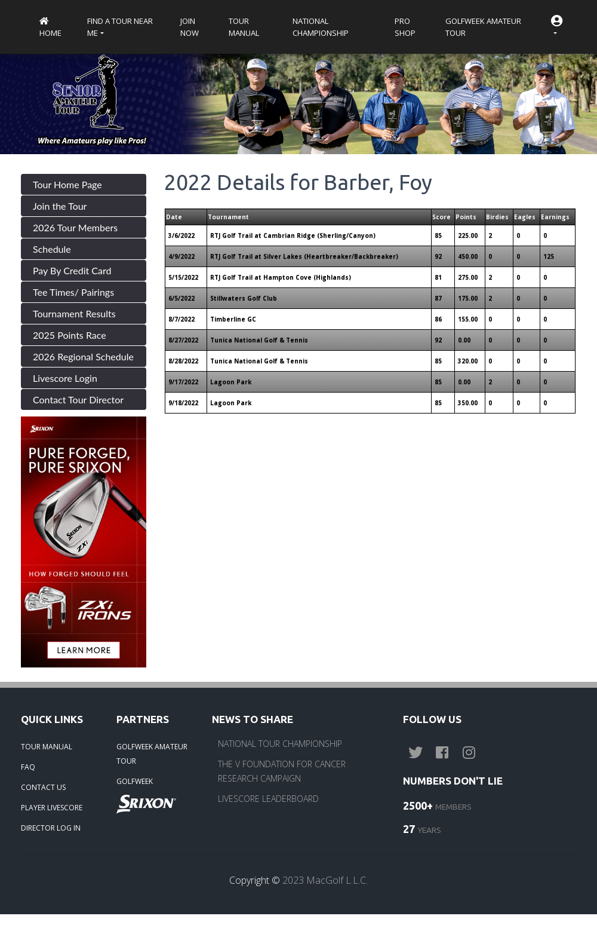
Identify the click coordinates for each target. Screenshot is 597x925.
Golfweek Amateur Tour (483, 27)
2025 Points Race (69, 335)
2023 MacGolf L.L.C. (325, 880)
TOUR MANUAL (46, 747)
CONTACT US (43, 787)
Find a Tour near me (120, 27)
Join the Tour (60, 206)
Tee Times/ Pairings (73, 292)
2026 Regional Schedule (83, 356)
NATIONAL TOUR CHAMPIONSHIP (280, 743)
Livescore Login (65, 378)
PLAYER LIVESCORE (51, 808)
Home (50, 27)
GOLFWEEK (134, 781)
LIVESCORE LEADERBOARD (268, 798)
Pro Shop (405, 27)
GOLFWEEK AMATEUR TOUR (151, 754)
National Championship (321, 27)
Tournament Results (74, 313)
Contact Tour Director (78, 399)
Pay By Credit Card (72, 270)
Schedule (52, 249)
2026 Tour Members (75, 227)
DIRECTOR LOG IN (51, 828)
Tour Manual (244, 27)
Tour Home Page (67, 184)
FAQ (28, 767)
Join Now (189, 27)
